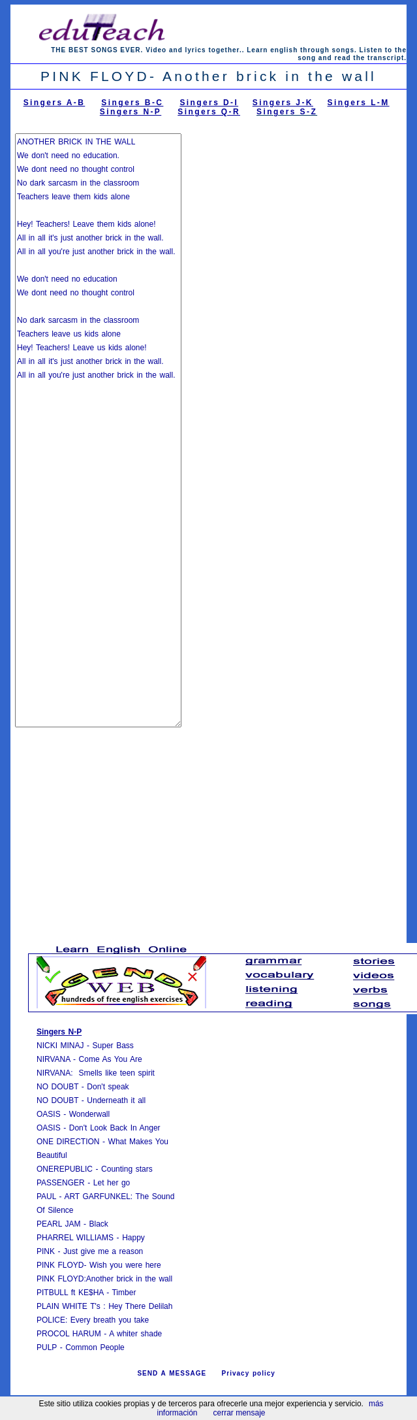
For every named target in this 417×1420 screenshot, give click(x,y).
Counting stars (127, 1169)
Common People (95, 1347)
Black (98, 1224)
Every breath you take (109, 1320)
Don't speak (108, 1086)
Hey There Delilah (140, 1306)
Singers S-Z (286, 111)
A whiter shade (135, 1333)
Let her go (111, 1182)
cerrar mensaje (239, 1412)
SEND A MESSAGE (171, 1373)
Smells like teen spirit (117, 1073)
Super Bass (113, 1045)
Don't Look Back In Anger (115, 1127)
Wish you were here (125, 1265)
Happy (133, 1237)
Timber (124, 1292)
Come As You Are (110, 1059)
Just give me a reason (103, 1251)
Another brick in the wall (129, 1278)
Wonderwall (89, 1114)
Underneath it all (116, 1100)
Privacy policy (248, 1373)
